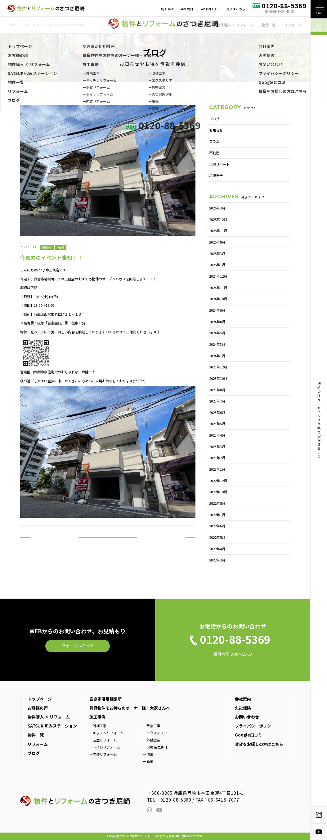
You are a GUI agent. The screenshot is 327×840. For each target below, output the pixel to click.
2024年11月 (218, 287)
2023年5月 (217, 423)
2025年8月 (217, 242)
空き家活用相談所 (105, 699)
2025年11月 (218, 230)
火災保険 (243, 708)
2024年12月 (218, 276)
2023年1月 (217, 469)
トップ (177, 24)
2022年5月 (217, 537)
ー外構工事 (97, 725)
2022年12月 (218, 480)
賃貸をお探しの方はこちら (259, 744)
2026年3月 (217, 207)
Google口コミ (209, 9)
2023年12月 (218, 366)
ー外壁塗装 (151, 739)
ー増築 (148, 754)
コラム (214, 141)
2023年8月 (217, 389)
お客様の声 (199, 24)
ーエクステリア (155, 732)
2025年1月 (217, 264)
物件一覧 (268, 24)
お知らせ (47, 247)
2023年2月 (217, 457)
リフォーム (292, 24)
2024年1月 (217, 355)
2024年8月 (217, 321)
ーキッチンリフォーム (106, 732)
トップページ (40, 699)
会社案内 (186, 9)
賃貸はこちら (236, 9)
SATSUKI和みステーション (52, 726)
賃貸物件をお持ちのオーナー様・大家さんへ (129, 708)
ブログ (214, 118)
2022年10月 (218, 491)
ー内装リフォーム (103, 754)
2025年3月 (217, 253)
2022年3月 (217, 559)
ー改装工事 (151, 725)
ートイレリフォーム (104, 747)
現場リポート (219, 164)
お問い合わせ (247, 717)
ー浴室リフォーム (103, 739)
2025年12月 (218, 219)
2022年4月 (217, 548)
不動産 (60, 247)
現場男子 (216, 175)
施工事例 (167, 9)
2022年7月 (217, 514)
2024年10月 (218, 298)
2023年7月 (217, 400)
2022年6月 (217, 525)
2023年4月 (217, 435)
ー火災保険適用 (155, 747)
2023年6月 (217, 412)
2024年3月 (217, 344)
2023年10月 (218, 378)
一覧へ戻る (107, 542)
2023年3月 (217, 446)
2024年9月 (217, 310)
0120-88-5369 (175, 800)
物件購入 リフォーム (235, 24)
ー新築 (148, 761)
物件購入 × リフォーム (49, 717)
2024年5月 (217, 332)
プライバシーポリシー (255, 726)
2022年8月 (217, 503)
